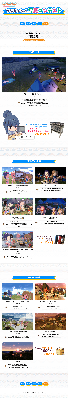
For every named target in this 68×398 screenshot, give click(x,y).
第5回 (22, 23)
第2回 (39, 23)
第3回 (34, 23)
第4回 (28, 23)
